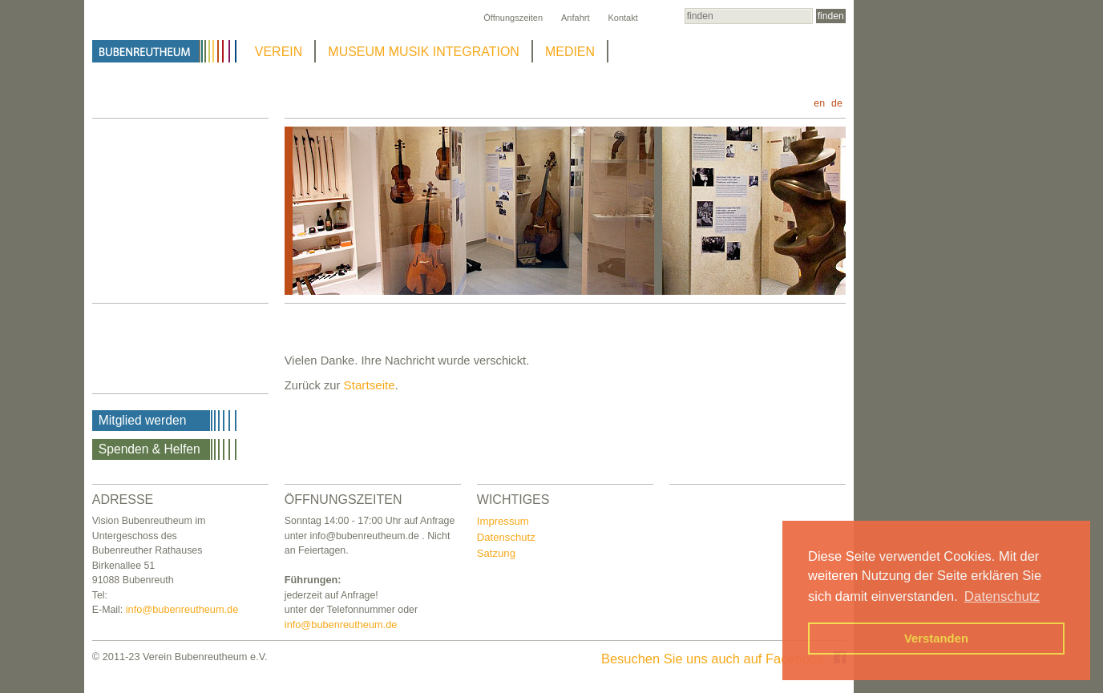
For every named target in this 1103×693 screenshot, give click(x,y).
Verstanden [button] (936, 638)
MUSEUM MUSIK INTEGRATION (423, 51)
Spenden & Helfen (149, 449)
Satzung (496, 553)
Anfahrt (575, 17)
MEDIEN (570, 51)
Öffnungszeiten (513, 17)
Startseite (369, 385)
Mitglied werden (143, 420)
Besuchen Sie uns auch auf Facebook (723, 658)
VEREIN (279, 51)
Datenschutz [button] (1002, 596)
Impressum (503, 521)
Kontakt (622, 17)
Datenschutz (506, 537)
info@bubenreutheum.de (182, 609)
